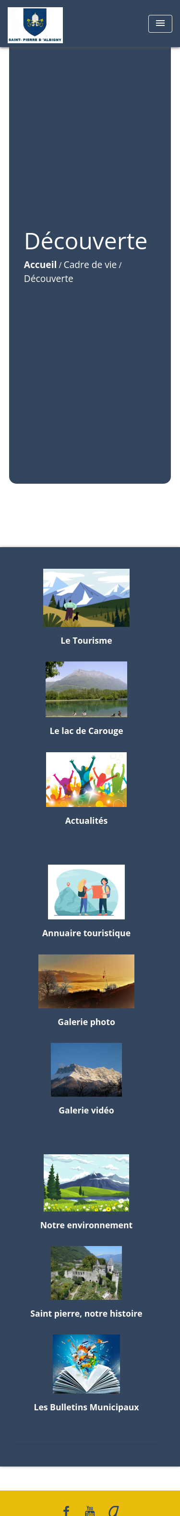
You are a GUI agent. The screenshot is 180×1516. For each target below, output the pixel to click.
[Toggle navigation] (160, 24)
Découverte (48, 278)
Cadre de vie (90, 264)
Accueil (40, 264)
